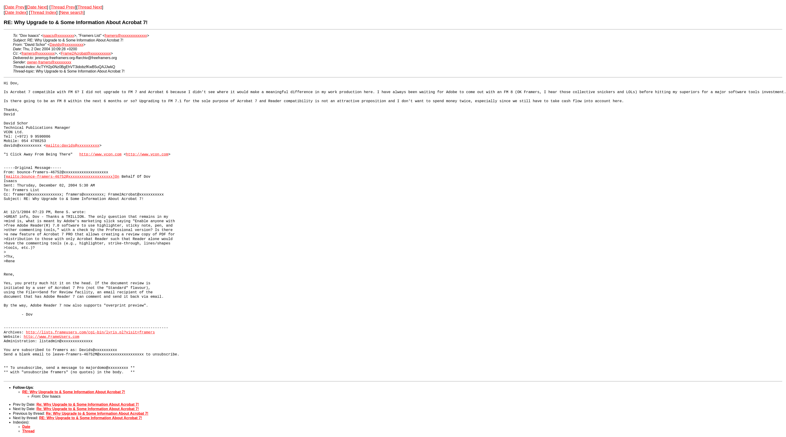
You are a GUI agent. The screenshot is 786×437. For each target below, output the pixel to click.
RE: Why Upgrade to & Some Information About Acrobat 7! (73, 392)
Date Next (37, 7)
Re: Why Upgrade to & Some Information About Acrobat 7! (87, 404)
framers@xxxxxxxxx (38, 53)
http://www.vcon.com (100, 154)
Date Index (15, 12)
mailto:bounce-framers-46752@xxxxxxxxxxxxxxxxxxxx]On (62, 176)
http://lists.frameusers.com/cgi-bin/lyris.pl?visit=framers (90, 332)
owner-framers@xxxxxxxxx (49, 62)
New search (71, 12)
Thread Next (90, 7)
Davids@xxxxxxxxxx (66, 45)
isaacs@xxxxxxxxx (58, 36)
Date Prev (15, 7)
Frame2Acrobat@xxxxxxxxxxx (86, 53)
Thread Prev (63, 7)
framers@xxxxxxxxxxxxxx (126, 36)
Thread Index (43, 12)
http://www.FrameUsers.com (51, 336)
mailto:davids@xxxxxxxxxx (72, 145)
